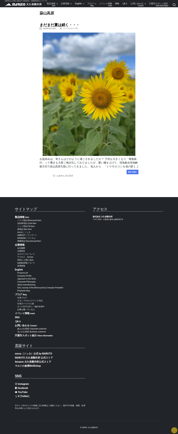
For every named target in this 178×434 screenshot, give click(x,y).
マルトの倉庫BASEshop (28, 365)
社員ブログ (22, 297)
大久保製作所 (93, 427)
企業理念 (21, 251)
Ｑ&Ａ (124, 4)
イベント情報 (105, 5)
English (78, 4)
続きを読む (132, 172)
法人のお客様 (31, 331)
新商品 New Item (24, 229)
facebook (21, 387)
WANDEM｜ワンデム (26, 238)
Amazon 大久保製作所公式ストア (33, 361)
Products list (22, 273)
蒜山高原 (69, 176)
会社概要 (22, 248)
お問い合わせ (137, 5)
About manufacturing (26, 284)
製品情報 (51, 5)
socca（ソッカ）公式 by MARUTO (33, 353)
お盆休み (60, 176)
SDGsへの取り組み (25, 260)
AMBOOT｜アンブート (27, 235)
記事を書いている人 (26, 309)
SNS (117, 4)
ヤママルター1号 (70, 28)
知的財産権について (26, 263)
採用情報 (21, 266)
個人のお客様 (32, 328)
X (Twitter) (22, 396)
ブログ (90, 5)
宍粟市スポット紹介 (158, 5)
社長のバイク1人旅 (25, 303)
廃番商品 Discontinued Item (29, 241)
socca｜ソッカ (23, 232)
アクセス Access (25, 257)
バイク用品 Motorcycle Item (29, 220)
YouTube (21, 391)
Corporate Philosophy (26, 281)
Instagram (22, 383)
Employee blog (23, 290)
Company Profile (24, 276)
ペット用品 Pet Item (26, 226)
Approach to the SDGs (26, 278)
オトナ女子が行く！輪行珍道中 (30, 306)
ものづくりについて (26, 254)
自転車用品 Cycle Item (26, 223)
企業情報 (65, 4)
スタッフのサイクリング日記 (30, 300)
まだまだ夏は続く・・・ (59, 25)
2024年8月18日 (49, 28)
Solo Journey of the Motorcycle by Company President (40, 287)
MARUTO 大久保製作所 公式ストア (34, 357)
